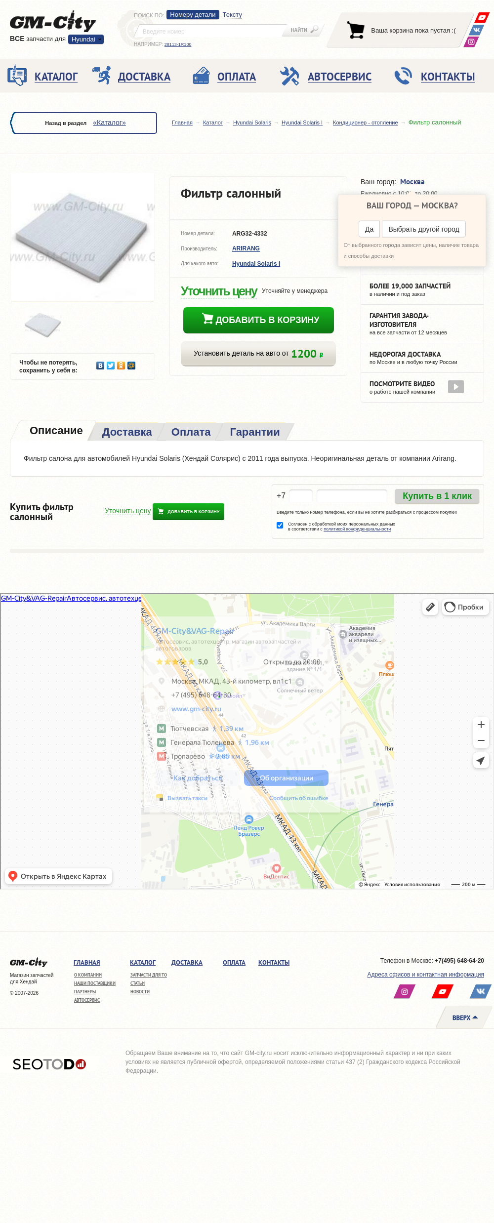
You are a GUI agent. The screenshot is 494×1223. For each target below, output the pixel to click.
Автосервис (87, 1000)
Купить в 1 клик (437, 496)
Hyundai (83, 39)
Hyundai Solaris (252, 122)
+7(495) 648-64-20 (459, 960)
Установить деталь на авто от (258, 353)
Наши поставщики (95, 983)
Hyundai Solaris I (302, 122)
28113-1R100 (178, 44)
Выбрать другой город (423, 229)
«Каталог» (109, 122)
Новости (140, 991)
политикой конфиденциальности (357, 529)
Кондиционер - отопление (365, 122)
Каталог (213, 122)
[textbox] (210, 30)
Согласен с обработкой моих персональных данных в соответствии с (341, 526)
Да (369, 229)
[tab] (55, 431)
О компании (88, 975)
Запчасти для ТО (148, 975)
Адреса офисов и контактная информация (426, 974)
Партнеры (85, 991)
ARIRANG (246, 248)
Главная (182, 122)
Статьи (137, 983)
